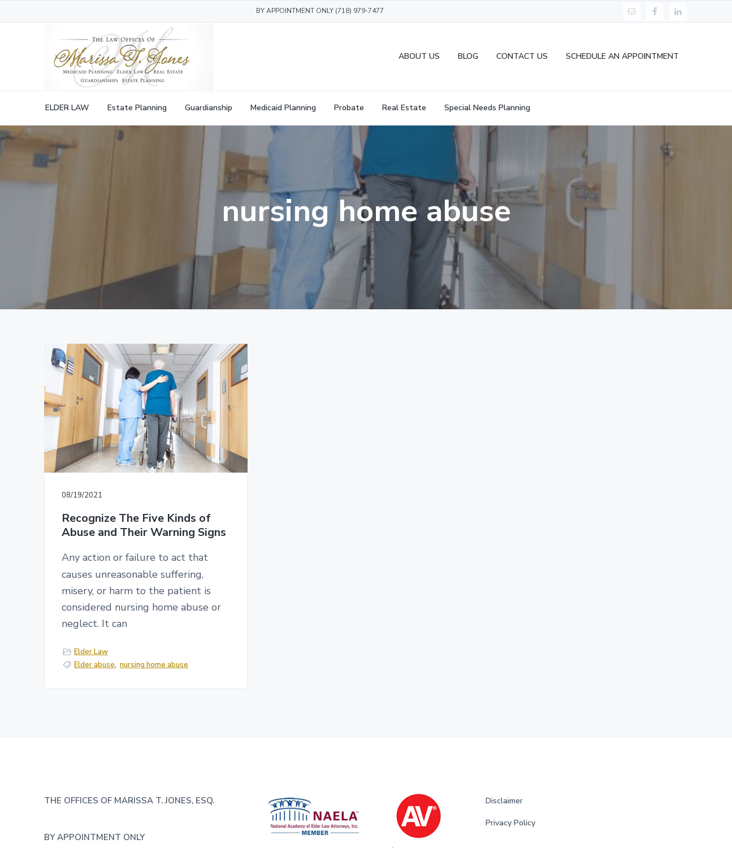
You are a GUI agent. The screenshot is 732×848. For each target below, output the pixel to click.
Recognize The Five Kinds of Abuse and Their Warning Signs (144, 525)
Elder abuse (94, 665)
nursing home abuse (154, 665)
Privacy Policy (510, 822)
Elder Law (91, 652)
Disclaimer (504, 800)
